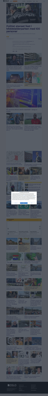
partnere (24, 195)
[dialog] (24, 198)
